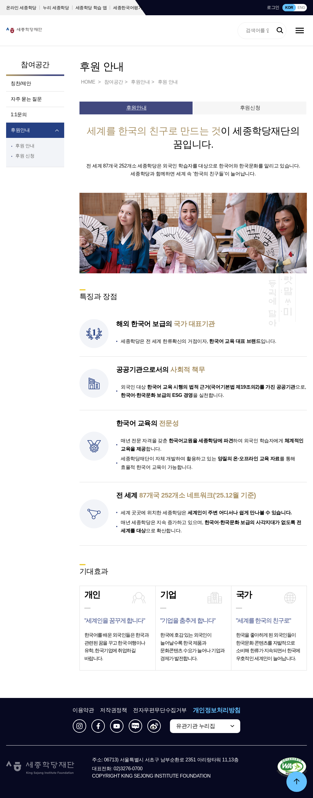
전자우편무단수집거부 (160, 710)
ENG (301, 7)
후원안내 (20, 130)
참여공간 (35, 64)
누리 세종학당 (56, 7)
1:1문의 (19, 114)
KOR (289, 7)
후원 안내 (24, 145)
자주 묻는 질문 (26, 99)
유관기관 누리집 (195, 726)
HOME (88, 81)
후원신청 (250, 108)
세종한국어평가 (127, 7)
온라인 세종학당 (21, 7)
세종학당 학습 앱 (91, 7)
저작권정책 (113, 710)
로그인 (273, 7)
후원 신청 (24, 155)
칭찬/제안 (21, 83)
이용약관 (83, 710)
